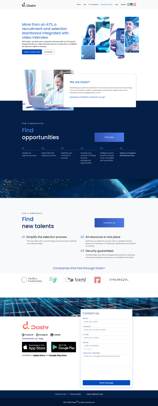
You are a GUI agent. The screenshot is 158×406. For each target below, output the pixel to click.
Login (116, 4)
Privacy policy (75, 394)
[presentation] (98, 374)
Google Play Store (58, 355)
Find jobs (109, 137)
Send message (106, 383)
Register (123, 4)
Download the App (106, 4)
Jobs (84, 4)
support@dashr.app (95, 394)
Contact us (109, 222)
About (79, 4)
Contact (48, 51)
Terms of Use (60, 394)
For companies (93, 4)
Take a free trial (32, 51)
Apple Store (39, 355)
